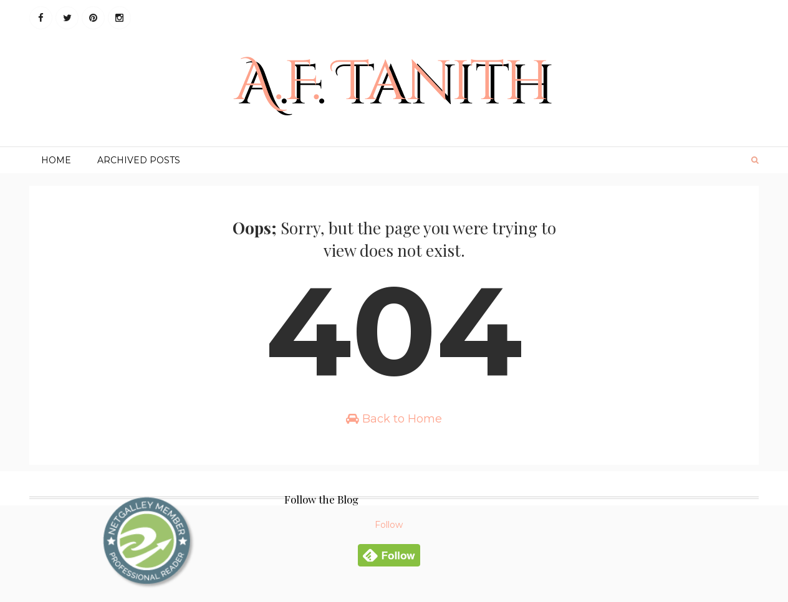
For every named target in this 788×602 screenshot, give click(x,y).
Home (56, 160)
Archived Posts (138, 160)
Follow (389, 524)
